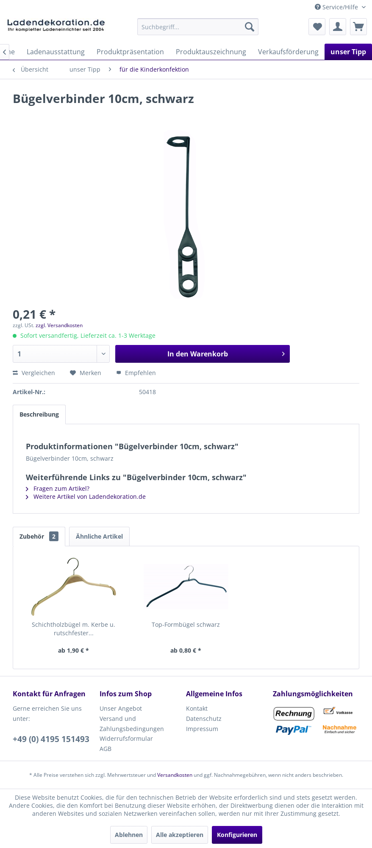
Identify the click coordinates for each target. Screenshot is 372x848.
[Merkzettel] (316, 26)
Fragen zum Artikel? (57, 488)
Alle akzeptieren (179, 835)
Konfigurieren (237, 835)
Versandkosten (174, 774)
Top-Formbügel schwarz (186, 624)
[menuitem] (197, 26)
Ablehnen (129, 835)
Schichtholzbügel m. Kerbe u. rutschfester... (73, 628)
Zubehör (38, 536)
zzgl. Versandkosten (59, 325)
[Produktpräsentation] (130, 52)
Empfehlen (136, 373)
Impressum (202, 729)
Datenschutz (204, 719)
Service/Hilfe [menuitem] (337, 7)
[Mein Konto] (337, 26)
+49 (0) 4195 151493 (51, 739)
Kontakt (197, 708)
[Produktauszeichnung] (211, 52)
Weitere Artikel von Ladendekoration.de (86, 496)
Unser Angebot (121, 708)
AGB (105, 749)
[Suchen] (249, 26)
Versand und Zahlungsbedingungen (132, 724)
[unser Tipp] (348, 52)
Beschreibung (39, 414)
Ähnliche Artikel (99, 536)
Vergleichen (34, 373)
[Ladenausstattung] (56, 52)
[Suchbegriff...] (197, 26)
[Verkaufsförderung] (288, 52)
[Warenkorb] (358, 26)
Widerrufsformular (126, 738)
